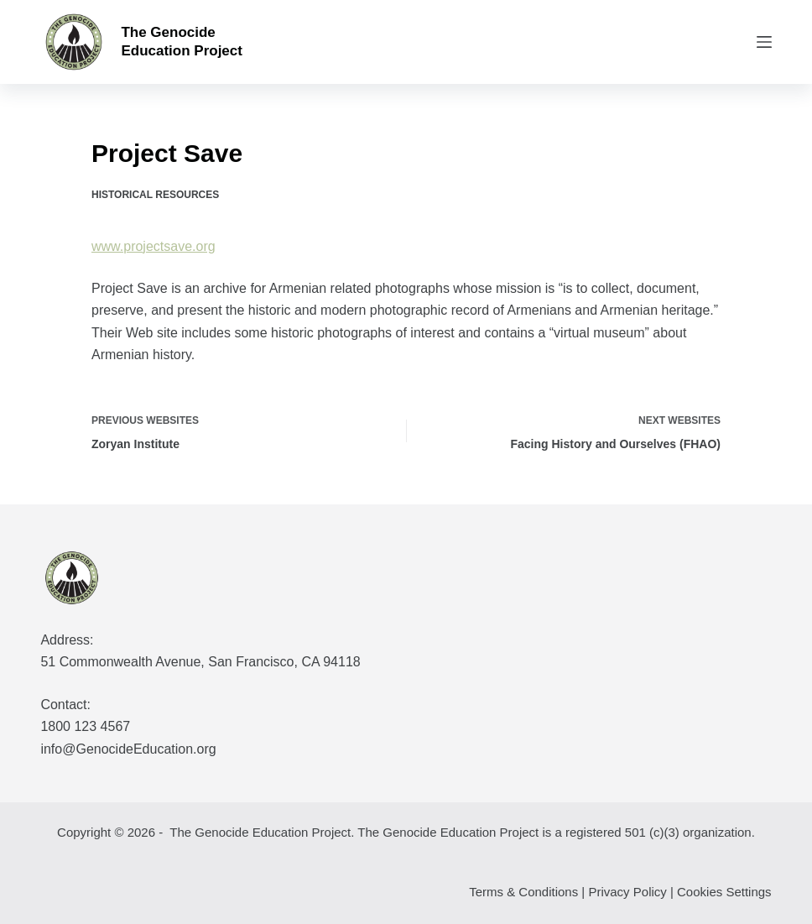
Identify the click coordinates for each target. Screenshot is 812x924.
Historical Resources (155, 195)
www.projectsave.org (153, 246)
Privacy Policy (627, 892)
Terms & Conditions (523, 892)
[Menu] (764, 42)
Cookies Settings (724, 892)
